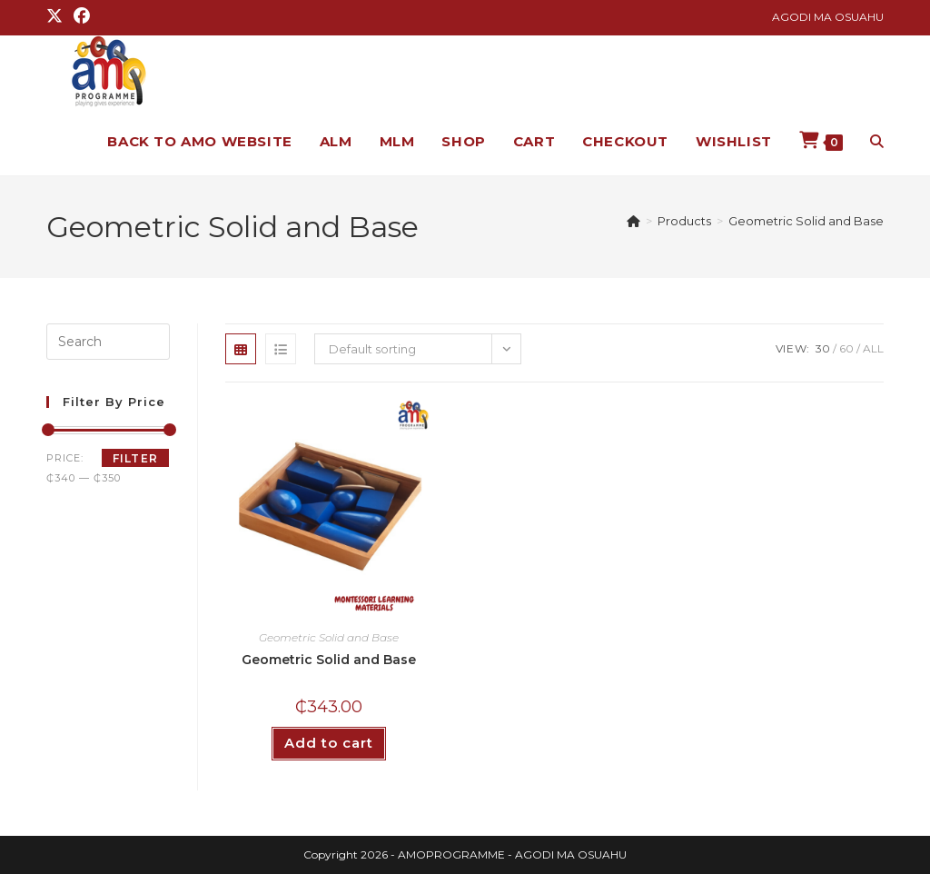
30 (823, 348)
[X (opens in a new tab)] (57, 17)
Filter (135, 458)
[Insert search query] (108, 341)
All (873, 348)
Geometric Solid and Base (806, 221)
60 (846, 348)
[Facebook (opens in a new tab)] (81, 17)
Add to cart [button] (328, 742)
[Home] (633, 221)
